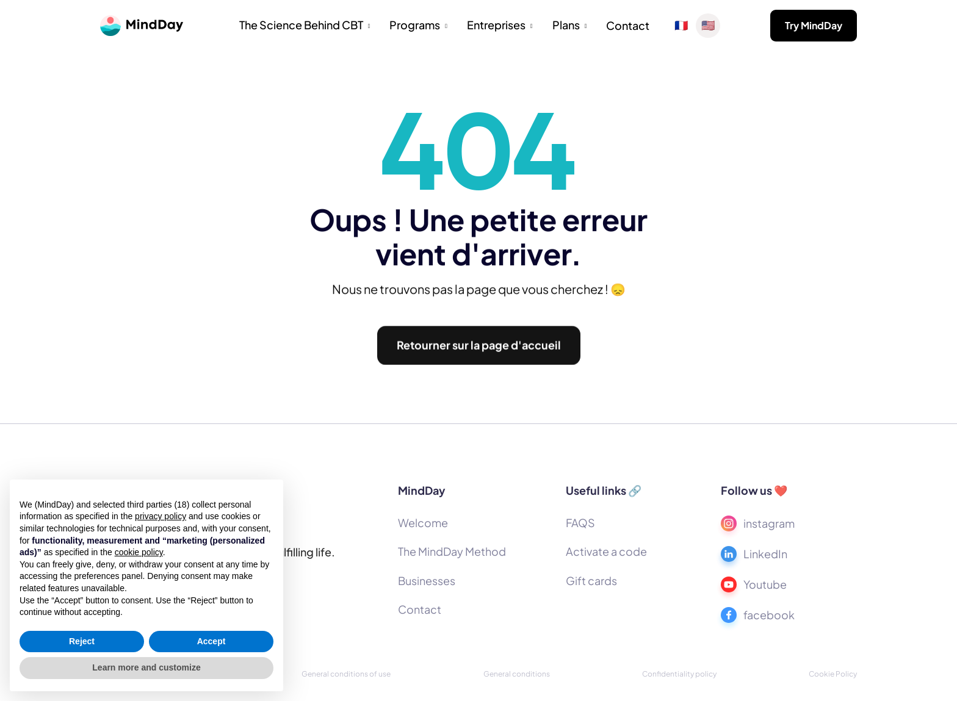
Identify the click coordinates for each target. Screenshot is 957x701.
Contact (627, 25)
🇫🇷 (681, 26)
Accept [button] (211, 641)
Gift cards (591, 580)
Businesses (426, 580)
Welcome (423, 523)
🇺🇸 (708, 26)
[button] (304, 26)
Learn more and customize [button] (146, 667)
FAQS (580, 523)
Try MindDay (813, 25)
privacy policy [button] (160, 516)
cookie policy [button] (139, 552)
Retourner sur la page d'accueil (479, 350)
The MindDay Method (452, 551)
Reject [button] (82, 641)
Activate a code (606, 551)
